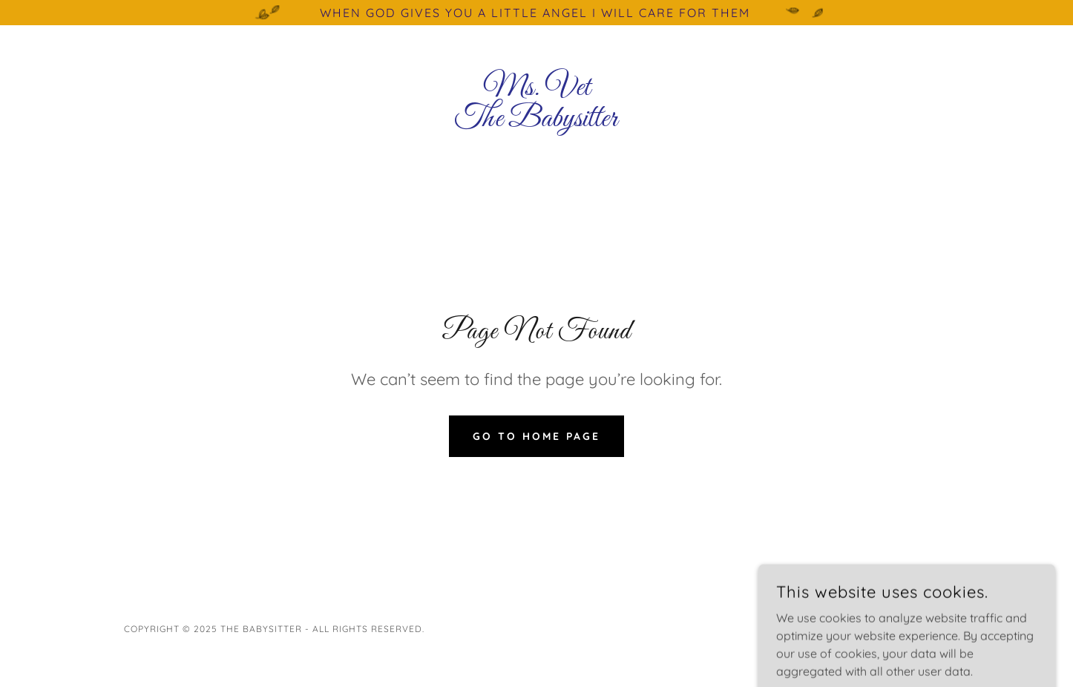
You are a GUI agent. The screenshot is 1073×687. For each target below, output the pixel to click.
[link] (537, 121)
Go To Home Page (536, 436)
